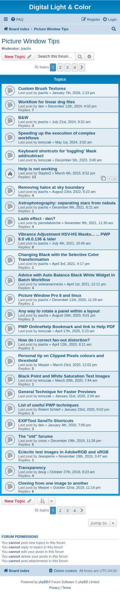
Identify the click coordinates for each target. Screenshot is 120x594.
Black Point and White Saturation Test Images (64, 376)
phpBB (43, 582)
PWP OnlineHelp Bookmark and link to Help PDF (66, 326)
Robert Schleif (49, 409)
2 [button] (60, 67)
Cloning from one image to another (53, 483)
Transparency (32, 467)
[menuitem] (17, 19)
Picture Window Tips (31, 41)
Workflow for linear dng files (46, 101)
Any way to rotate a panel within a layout (59, 311)
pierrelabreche (49, 223)
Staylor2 (44, 173)
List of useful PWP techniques (48, 405)
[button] (82, 67)
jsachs (26, 48)
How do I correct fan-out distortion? (54, 340)
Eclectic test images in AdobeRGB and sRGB (63, 452)
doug (42, 472)
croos (42, 441)
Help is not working (37, 168)
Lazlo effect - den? (36, 218)
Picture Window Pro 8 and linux (49, 295)
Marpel (43, 365)
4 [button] (75, 67)
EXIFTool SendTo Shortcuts (45, 420)
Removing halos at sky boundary (51, 187)
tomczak (44, 142)
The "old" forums (35, 436)
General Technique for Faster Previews (57, 391)
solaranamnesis (50, 284)
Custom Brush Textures (42, 88)
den (41, 106)
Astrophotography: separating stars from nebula (67, 203)
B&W (23, 117)
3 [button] (67, 67)
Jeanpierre (46, 456)
